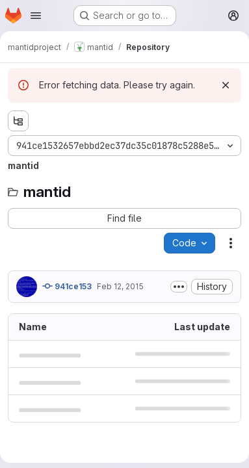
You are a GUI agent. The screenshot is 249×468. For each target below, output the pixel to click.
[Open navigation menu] (35, 15)
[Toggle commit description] (178, 286)
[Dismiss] (225, 85)
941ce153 (67, 286)
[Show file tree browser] (18, 120)
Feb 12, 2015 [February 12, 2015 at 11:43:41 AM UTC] (120, 286)
